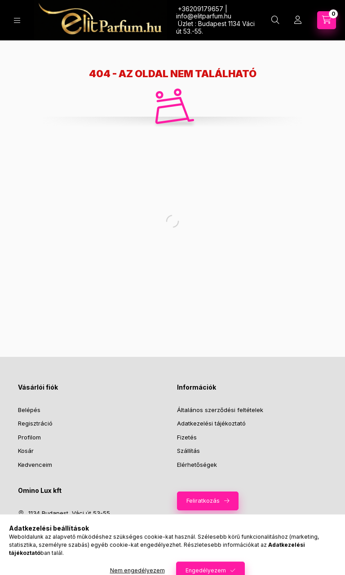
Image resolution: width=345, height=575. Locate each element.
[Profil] (298, 20)
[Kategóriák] (17, 20)
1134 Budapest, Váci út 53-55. (69, 513)
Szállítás (188, 450)
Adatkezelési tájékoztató (211, 423)
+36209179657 (49, 527)
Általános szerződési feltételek (220, 409)
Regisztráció (35, 423)
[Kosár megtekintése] (326, 20)
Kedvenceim (35, 464)
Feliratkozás (203, 500)
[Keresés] (275, 20)
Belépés (29, 409)
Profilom (29, 437)
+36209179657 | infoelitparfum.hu (203, 12)
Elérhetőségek (197, 464)
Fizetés (187, 437)
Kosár (26, 450)
